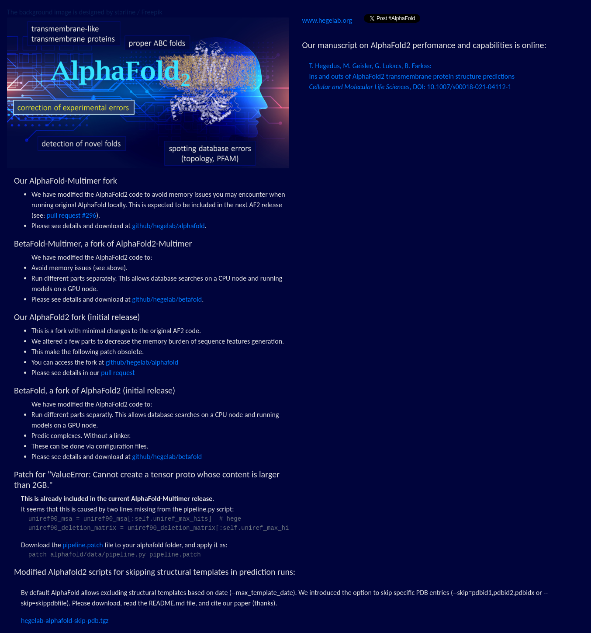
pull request (118, 373)
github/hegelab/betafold (167, 299)
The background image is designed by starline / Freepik (84, 12)
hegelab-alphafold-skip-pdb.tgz (65, 620)
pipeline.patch (82, 545)
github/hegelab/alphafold (168, 226)
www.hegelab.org (328, 20)
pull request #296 (71, 215)
